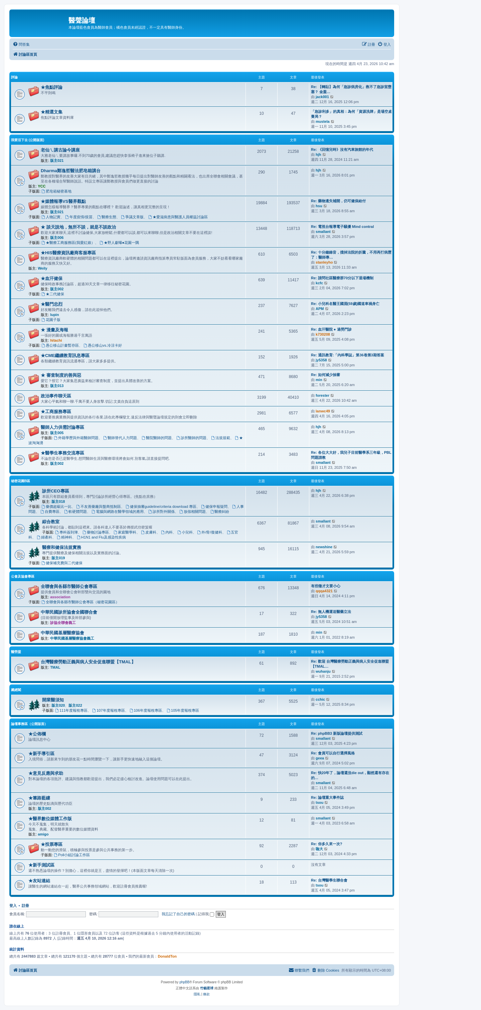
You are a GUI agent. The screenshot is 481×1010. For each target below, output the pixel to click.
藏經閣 (16, 690)
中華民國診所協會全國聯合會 (69, 612)
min (319, 380)
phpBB (184, 982)
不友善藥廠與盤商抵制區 (98, 506)
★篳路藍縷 (39, 797)
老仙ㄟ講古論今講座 (60, 149)
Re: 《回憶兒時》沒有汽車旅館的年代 (342, 149)
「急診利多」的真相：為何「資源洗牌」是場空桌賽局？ (351, 113)
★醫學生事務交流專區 (62, 452)
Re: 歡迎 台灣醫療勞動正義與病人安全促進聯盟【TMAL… (350, 663)
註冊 (25, 906)
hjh (318, 154)
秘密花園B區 (20, 481)
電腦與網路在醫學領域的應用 (118, 512)
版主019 (58, 558)
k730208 (323, 334)
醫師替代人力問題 (120, 438)
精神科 (64, 537)
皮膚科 (148, 532)
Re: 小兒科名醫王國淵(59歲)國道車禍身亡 (345, 304)
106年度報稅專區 (146, 710)
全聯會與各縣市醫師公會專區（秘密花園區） (80, 602)
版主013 (56, 386)
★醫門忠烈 (51, 304)
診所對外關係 (161, 512)
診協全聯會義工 (63, 623)
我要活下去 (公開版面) (27, 140)
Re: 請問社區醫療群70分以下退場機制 (342, 278)
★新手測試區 (41, 865)
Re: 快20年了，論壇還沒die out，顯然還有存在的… (350, 775)
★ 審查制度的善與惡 (61, 375)
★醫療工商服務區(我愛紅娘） (68, 243)
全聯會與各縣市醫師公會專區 (69, 586)
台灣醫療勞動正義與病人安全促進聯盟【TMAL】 (88, 661)
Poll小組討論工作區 (72, 855)
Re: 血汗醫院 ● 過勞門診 (331, 329)
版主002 (56, 289)
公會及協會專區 (22, 576)
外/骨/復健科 (209, 532)
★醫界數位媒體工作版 (50, 818)
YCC (41, 186)
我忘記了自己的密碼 (178, 914)
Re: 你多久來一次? (326, 844)
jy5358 (321, 360)
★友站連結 (39, 880)
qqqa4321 (324, 591)
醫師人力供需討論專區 (62, 427)
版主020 (58, 705)
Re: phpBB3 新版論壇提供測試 (336, 733)
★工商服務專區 (56, 411)
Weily (42, 268)
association (60, 597)
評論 (14, 77)
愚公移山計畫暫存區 (60, 345)
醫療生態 (106, 217)
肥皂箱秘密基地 (56, 191)
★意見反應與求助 (45, 773)
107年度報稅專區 (108, 710)
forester (322, 395)
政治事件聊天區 (56, 395)
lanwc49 (323, 411)
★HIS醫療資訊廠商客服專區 (68, 252)
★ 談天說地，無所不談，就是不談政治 (78, 227)
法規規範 (220, 438)
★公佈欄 (37, 733)
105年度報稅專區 (183, 710)
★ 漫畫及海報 (54, 329)
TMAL (55, 667)
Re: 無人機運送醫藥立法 (331, 612)
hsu (319, 206)
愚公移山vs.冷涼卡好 (103, 345)
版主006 (56, 238)
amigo (43, 834)
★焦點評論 (51, 87)
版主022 (75, 705)
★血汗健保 (51, 278)
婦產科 (44, 537)
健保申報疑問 (214, 506)
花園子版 (50, 320)
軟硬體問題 (75, 512)
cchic (320, 699)
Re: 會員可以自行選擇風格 (333, 753)
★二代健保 (52, 294)
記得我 (206, 914)
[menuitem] (21, 44)
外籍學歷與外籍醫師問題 (76, 438)
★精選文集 (51, 111)
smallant (323, 232)
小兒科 (185, 532)
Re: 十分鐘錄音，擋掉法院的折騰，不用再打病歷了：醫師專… (351, 254)
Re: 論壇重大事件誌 (327, 797)
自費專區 (49, 512)
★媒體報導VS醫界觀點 (63, 201)
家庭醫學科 (125, 532)
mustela (323, 121)
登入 (13, 906)
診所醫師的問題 (191, 438)
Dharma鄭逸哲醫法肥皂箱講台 (71, 170)
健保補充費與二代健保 (62, 563)
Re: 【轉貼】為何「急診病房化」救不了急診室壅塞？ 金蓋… (351, 89)
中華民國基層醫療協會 (62, 632)
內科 (167, 532)
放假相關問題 (192, 512)
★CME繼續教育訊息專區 (65, 355)
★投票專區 (51, 844)
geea (320, 758)
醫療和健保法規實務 (61, 547)
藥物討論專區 (96, 532)
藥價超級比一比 (56, 506)
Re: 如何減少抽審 (325, 375)
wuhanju (323, 671)
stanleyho (324, 262)
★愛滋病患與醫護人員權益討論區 (178, 217)
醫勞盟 (16, 652)
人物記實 (50, 217)
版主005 (56, 433)
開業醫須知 (53, 699)
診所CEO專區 (55, 490)
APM (320, 309)
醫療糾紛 (219, 512)
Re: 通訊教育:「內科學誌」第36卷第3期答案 (347, 355)
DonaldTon (167, 956)
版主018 (58, 501)
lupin (54, 315)
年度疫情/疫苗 (79, 217)
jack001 (322, 97)
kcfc (319, 283)
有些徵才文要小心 (325, 586)
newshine (324, 547)
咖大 (319, 849)
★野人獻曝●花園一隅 (119, 243)
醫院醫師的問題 (157, 438)
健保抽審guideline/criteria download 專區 (161, 506)
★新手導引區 (41, 753)
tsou (319, 802)
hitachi (56, 340)
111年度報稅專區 (71, 710)
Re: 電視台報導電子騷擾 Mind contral (342, 227)
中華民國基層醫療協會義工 (72, 638)
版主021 (56, 160)
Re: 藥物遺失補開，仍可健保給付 (338, 201)
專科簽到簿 (66, 532)
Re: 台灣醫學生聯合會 (329, 880)
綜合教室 (50, 521)
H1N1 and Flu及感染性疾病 (101, 537)
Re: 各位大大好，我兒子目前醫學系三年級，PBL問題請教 (351, 454)
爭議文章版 (132, 217)
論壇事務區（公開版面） (29, 724)
